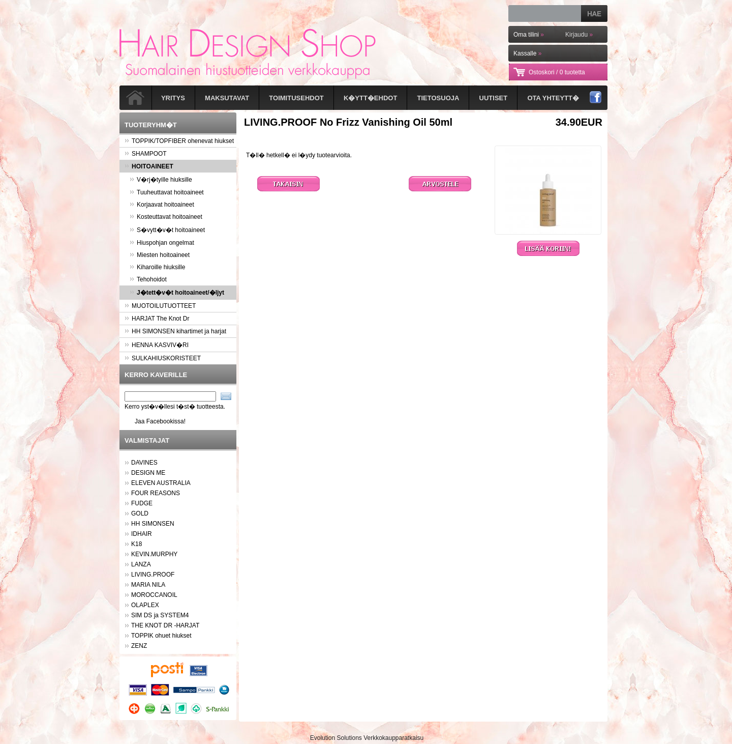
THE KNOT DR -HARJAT (165, 625)
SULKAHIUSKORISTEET (163, 358)
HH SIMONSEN (152, 523)
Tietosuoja (438, 98)
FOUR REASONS (155, 493)
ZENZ (139, 645)
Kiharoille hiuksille (157, 267)
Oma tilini (528, 34)
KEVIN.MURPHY (154, 554)
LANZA (141, 564)
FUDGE (141, 503)
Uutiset (493, 98)
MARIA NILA (148, 584)
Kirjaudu (579, 34)
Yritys (173, 98)
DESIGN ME (148, 472)
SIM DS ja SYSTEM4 (160, 615)
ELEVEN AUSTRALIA (161, 483)
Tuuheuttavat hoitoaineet (167, 192)
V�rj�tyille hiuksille (161, 179)
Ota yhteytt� (553, 98)
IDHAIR (141, 533)
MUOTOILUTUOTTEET (160, 305)
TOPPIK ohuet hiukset (161, 635)
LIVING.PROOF (152, 574)
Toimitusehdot (296, 98)
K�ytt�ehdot (370, 98)
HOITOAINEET (149, 166)
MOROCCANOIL (154, 594)
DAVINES (144, 462)
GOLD (139, 513)
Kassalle (527, 53)
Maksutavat (227, 98)
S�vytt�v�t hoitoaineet (167, 230)
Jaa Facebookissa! (160, 421)
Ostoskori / (557, 72)
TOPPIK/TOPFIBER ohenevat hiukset (179, 141)
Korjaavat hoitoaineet (162, 204)
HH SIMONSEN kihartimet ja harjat (175, 331)
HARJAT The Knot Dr (157, 318)
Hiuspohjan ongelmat (162, 242)
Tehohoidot (148, 279)
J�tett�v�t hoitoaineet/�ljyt (177, 292)
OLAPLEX (145, 605)
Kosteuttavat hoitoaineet (166, 216)
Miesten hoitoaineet (160, 255)
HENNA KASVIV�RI (157, 345)
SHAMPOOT (146, 153)
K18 (136, 544)
